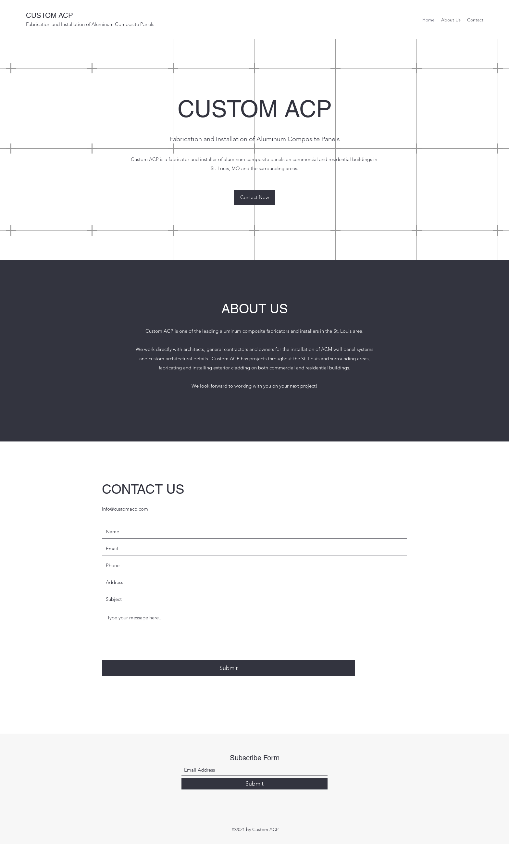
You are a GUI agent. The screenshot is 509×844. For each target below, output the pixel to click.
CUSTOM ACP (49, 15)
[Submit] (228, 668)
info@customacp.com (125, 509)
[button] (254, 197)
